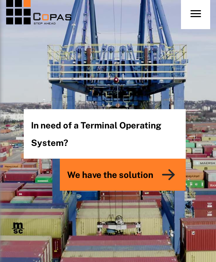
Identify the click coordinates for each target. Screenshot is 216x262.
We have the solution (110, 175)
